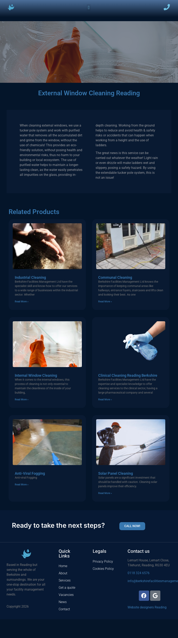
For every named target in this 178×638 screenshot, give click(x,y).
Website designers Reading (147, 607)
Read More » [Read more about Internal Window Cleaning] (22, 399)
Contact (64, 609)
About (63, 573)
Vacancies (66, 595)
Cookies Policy (103, 569)
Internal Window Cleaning (36, 375)
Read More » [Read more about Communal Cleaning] (105, 301)
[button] (89, 7)
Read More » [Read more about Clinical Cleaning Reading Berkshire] (105, 399)
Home (63, 566)
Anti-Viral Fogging (30, 473)
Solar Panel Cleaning (115, 473)
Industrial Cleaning (30, 277)
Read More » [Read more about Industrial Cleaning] (22, 301)
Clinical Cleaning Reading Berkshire (127, 375)
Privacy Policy (103, 561)
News (63, 602)
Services (65, 580)
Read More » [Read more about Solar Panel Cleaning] (105, 493)
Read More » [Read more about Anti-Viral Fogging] (22, 484)
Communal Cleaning (115, 277)
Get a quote (67, 588)
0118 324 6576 (138, 573)
